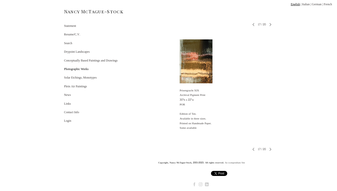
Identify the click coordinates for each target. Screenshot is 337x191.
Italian (306, 4)
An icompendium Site (235, 163)
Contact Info (71, 112)
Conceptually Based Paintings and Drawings (91, 60)
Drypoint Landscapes (77, 51)
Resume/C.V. (72, 34)
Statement (70, 26)
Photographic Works (76, 69)
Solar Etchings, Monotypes (80, 77)
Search (68, 43)
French (328, 4)
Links (67, 103)
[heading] (76, 12)
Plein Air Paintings (75, 86)
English (295, 4)
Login (67, 120)
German (317, 4)
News (67, 95)
